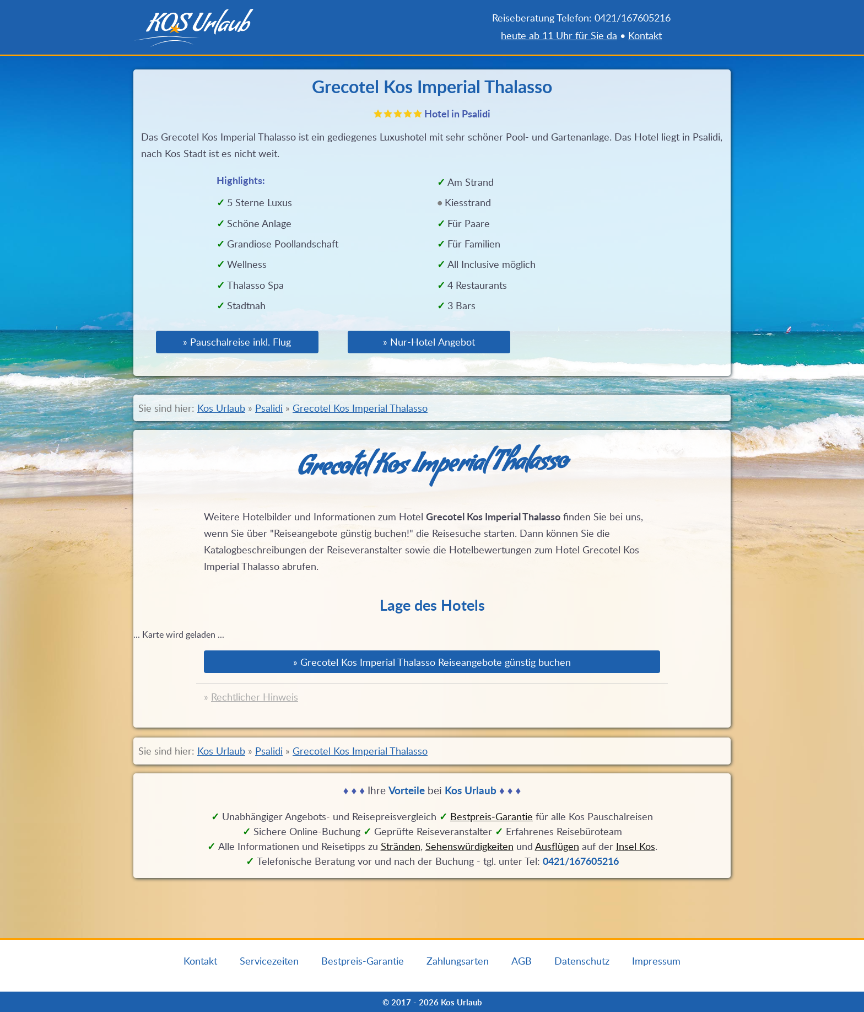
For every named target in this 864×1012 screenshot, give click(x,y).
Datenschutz (581, 960)
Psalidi (269, 408)
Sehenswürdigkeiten (469, 846)
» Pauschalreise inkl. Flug (237, 341)
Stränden (400, 846)
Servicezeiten (269, 960)
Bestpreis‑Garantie (491, 816)
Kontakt (645, 35)
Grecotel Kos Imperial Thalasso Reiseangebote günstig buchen (435, 662)
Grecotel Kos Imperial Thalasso (360, 408)
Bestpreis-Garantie (362, 960)
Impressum (656, 960)
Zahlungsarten (457, 960)
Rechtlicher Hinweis (254, 696)
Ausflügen (557, 846)
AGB (521, 960)
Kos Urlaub (221, 408)
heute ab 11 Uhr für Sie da (559, 35)
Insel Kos (635, 846)
